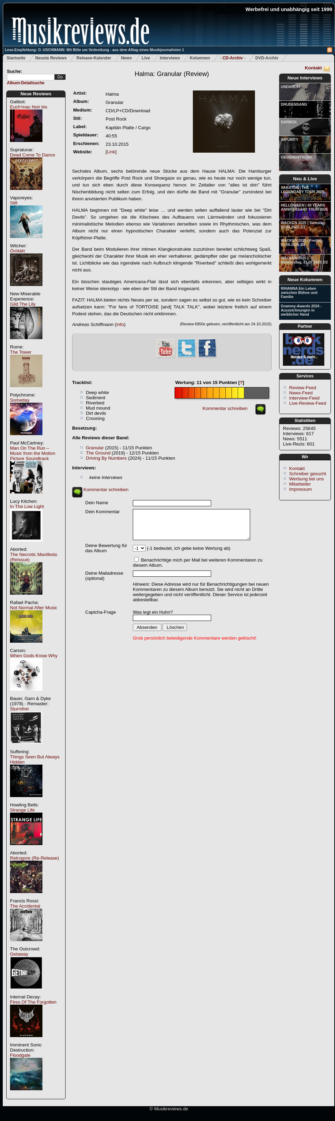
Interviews (170, 58)
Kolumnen (200, 58)
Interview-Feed (304, 398)
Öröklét (17, 250)
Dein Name (96, 502)
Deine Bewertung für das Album (106, 548)
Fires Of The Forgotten (33, 1002)
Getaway (19, 954)
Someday (19, 400)
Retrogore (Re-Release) (34, 858)
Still (13, 202)
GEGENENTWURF (297, 157)
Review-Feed (302, 387)
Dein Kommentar (102, 511)
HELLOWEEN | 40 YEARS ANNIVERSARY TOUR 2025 (304, 207)
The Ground (98, 453)
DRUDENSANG (294, 104)
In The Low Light (27, 506)
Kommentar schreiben (225, 408)
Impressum (300, 489)
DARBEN (289, 122)
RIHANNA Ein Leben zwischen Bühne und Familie (299, 292)
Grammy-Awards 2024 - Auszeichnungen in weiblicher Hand (301, 310)
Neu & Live (305, 178)
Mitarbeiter (300, 484)
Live (146, 58)
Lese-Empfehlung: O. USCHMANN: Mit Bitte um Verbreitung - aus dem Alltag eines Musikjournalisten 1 (94, 50)
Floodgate (20, 1055)
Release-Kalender (94, 58)
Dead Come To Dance (32, 154)
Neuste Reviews (51, 58)
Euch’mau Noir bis (28, 106)
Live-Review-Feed (307, 403)
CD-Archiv (233, 58)
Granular (95, 447)
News (126, 58)
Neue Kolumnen (304, 279)
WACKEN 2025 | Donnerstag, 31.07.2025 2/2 (304, 260)
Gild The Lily (23, 304)
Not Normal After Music (33, 607)
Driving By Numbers (106, 458)
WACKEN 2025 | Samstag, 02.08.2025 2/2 (303, 225)
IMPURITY (289, 139)
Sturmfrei (19, 708)
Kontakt (313, 67)
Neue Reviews (35, 93)
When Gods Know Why (34, 655)
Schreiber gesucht (307, 473)
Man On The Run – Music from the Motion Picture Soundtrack (32, 453)
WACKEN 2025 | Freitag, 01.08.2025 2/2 (302, 242)
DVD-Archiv (266, 58)
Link (111, 151)
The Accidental (25, 906)
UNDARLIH (290, 87)
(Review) (172, 73)
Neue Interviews (304, 77)
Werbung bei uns (306, 478)
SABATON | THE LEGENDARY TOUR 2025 (302, 189)
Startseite (16, 58)
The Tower (20, 352)
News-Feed (301, 392)
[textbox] (31, 77)
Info (120, 324)
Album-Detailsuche (26, 82)
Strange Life (22, 810)
